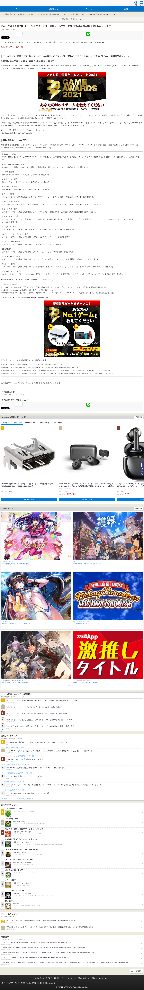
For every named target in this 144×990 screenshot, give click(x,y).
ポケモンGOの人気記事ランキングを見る (14, 790)
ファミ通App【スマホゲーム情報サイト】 (14, 14)
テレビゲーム (59, 423)
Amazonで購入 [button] (29, 500)
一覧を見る (138, 417)
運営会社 (57, 978)
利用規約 (49, 978)
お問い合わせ (40, 978)
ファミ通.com (92, 978)
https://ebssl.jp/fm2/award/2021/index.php (16, 133)
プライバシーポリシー (69, 978)
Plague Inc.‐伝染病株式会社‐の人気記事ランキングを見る (18, 773)
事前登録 (65, 19)
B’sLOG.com (103, 978)
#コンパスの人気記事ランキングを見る (13, 747)
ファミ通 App (8, 3)
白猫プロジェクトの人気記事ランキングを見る (15, 764)
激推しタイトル (76, 19)
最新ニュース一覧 (36, 14)
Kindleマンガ (30, 423)
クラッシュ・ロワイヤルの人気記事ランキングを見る (17, 798)
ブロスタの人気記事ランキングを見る (13, 781)
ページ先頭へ (137, 971)
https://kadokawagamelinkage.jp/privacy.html (65, 373)
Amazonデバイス (44, 423)
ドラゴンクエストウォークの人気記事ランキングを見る (18, 756)
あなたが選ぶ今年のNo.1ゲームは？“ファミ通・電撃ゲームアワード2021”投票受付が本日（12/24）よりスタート (81, 14)
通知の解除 (82, 978)
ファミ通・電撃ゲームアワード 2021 (13, 395)
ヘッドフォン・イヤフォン (12, 423)
